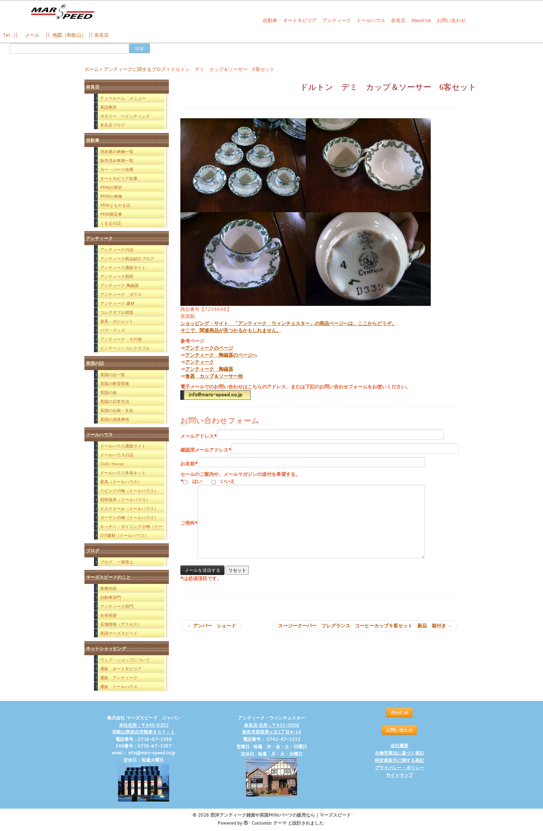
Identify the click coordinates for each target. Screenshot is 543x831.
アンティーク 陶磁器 (119, 285)
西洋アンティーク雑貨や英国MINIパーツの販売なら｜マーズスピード (280, 815)
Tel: (7, 35)
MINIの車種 (111, 196)
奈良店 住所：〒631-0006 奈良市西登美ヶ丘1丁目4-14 (271, 728)
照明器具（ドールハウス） (125, 499)
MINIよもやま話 (115, 205)
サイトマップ (399, 775)
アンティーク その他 (121, 339)
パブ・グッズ (112, 330)
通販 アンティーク (119, 677)
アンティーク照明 (116, 276)
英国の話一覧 (112, 374)
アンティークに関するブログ (135, 69)
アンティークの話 (116, 249)
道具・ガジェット (116, 321)
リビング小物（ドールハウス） (129, 490)
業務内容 (108, 588)
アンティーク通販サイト (123, 267)
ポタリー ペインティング (125, 116)
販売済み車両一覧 (116, 160)
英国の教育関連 (114, 383)
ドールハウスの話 (116, 455)
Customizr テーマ (269, 823)
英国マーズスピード (119, 633)
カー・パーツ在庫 (116, 169)
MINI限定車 (111, 214)
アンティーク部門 (116, 606)
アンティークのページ (209, 348)
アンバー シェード (211, 625)
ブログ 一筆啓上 (116, 562)
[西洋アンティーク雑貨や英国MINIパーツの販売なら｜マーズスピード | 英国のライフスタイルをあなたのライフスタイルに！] (62, 12)
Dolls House (112, 464)
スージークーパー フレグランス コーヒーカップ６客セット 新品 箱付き (365, 625)
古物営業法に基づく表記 (399, 753)
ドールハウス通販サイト (123, 446)
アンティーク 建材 (117, 303)
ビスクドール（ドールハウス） (129, 508)
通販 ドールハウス (119, 686)
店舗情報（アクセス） (121, 624)
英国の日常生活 (114, 401)
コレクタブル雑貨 (116, 312)
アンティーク (336, 20)
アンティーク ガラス (121, 294)
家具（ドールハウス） (121, 482)
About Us (421, 20)
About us (399, 712)
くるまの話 (110, 223)
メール (31, 35)
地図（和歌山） (69, 35)
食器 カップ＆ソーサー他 (214, 376)
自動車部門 (110, 597)
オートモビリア (300, 20)
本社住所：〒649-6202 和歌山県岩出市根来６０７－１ (143, 728)
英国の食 (108, 392)
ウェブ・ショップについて (125, 660)
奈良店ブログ (112, 125)
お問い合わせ (451, 20)
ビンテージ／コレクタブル (125, 348)
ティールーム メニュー (123, 98)
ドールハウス (371, 20)
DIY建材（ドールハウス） (124, 535)
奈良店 (398, 20)
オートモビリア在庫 (119, 178)
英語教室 (108, 107)
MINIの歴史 (111, 187)
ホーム (91, 69)
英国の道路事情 (114, 419)
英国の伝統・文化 (116, 410)
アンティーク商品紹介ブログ (127, 258)
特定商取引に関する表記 (399, 760)
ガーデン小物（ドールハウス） (129, 517)
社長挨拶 (108, 615)
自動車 (270, 20)
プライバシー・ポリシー (399, 768)
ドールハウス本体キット (123, 473)
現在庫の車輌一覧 (116, 151)
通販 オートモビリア (121, 669)
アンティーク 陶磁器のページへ (221, 355)
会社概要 (399, 745)
